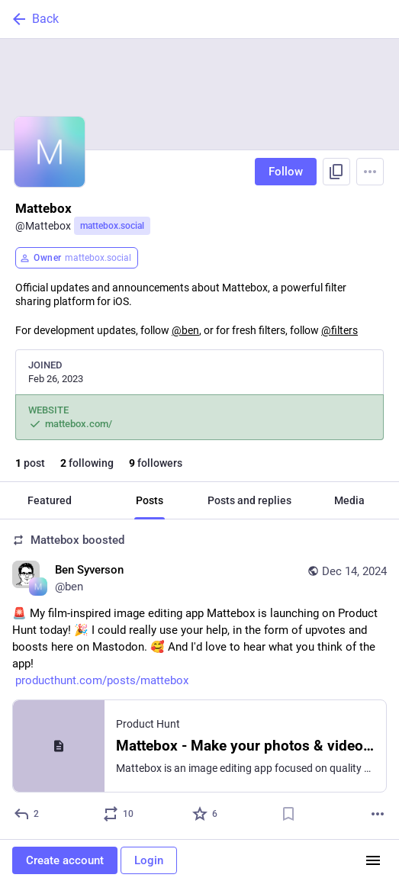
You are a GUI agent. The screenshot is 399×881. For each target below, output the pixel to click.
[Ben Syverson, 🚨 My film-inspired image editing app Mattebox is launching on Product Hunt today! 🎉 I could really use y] (199, 679)
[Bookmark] (288, 814)
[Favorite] (205, 814)
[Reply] (27, 814)
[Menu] (370, 171)
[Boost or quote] (119, 814)
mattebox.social (112, 225)
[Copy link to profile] (336, 171)
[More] (377, 814)
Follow (286, 171)
